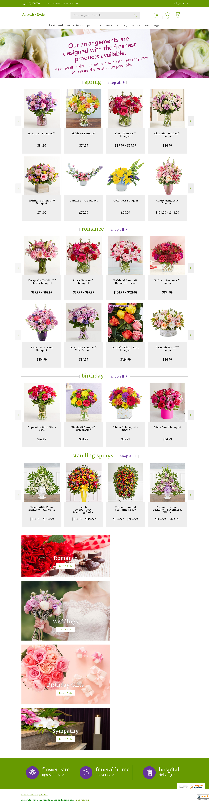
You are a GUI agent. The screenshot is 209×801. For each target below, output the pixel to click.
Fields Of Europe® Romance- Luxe (125, 282)
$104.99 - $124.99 (42, 519)
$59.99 (125, 439)
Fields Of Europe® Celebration (83, 428)
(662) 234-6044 (33, 3)
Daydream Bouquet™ (42, 133)
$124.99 (125, 359)
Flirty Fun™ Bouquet (167, 427)
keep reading (82, 690)
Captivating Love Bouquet (167, 202)
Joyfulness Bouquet (125, 200)
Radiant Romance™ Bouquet (167, 282)
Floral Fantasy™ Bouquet (125, 135)
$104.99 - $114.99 (167, 213)
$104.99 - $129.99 (126, 292)
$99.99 (125, 213)
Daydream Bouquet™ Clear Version (83, 349)
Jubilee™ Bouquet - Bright (125, 428)
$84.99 (41, 145)
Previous (18, 121)
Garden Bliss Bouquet (84, 200)
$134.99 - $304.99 (125, 519)
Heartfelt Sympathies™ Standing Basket (84, 510)
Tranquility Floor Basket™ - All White (42, 508)
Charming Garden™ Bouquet (167, 135)
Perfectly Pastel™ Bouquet (167, 349)
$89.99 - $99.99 (125, 145)
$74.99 (83, 145)
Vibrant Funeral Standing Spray (125, 508)
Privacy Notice (143, 798)
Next (191, 121)
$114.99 (42, 359)
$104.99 (167, 292)
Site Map (181, 798)
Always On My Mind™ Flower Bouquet (41, 282)
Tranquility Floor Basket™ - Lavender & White (167, 510)
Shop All (115, 83)
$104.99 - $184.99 (84, 519)
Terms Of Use (127, 798)
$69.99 (41, 439)
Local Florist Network (163, 798)
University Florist (33, 14)
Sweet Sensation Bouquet (42, 349)
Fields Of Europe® (83, 133)
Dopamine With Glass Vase (42, 428)
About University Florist (34, 685)
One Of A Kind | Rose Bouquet (125, 349)
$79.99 (83, 213)
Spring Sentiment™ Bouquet (42, 202)
